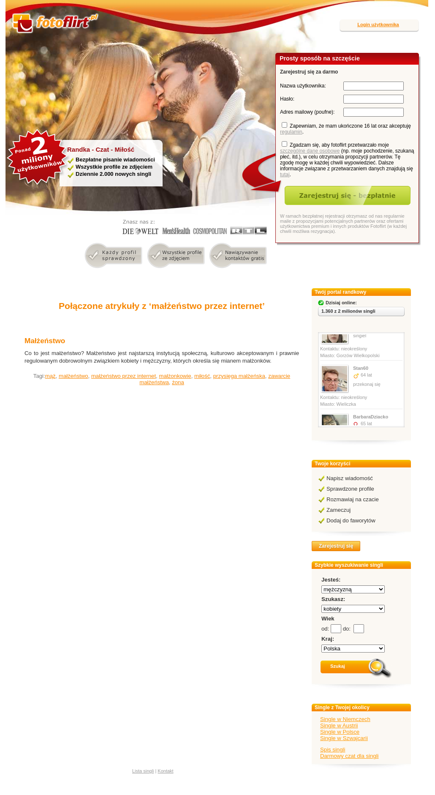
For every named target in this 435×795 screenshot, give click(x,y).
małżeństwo (73, 376)
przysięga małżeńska (239, 376)
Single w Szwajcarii (344, 738)
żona (178, 382)
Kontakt (165, 770)
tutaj (285, 175)
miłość (202, 376)
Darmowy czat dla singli (349, 756)
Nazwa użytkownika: (303, 86)
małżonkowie (175, 376)
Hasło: (287, 99)
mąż (50, 376)
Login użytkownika (378, 24)
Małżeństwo (44, 340)
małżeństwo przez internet (123, 376)
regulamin (291, 132)
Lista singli (143, 770)
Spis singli (332, 749)
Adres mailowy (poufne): (307, 112)
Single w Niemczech (345, 719)
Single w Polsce (339, 732)
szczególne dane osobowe (310, 151)
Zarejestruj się (336, 546)
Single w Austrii (339, 725)
